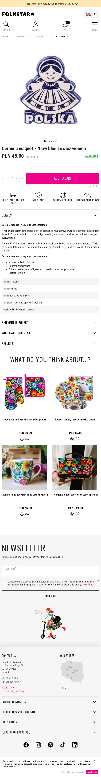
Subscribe (50, 596)
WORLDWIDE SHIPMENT (49, 333)
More (90, 584)
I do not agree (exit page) (73, 772)
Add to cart (63, 178)
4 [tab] (56, 141)
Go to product (25, 407)
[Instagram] (38, 746)
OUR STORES (67, 655)
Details (49, 215)
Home (5, 36)
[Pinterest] (50, 746)
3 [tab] (52, 141)
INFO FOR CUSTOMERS (49, 702)
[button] (6, 26)
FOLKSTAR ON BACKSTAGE (49, 732)
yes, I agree (92, 772)
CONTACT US (9, 655)
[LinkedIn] (74, 746)
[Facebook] (26, 746)
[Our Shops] (72, 682)
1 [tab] (45, 141)
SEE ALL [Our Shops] (64, 688)
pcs (17, 178)
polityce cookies (52, 764)
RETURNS (49, 343)
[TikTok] (62, 746)
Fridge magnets (60, 36)
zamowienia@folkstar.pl (13, 691)
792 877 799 (8, 687)
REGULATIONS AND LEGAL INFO (49, 712)
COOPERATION (49, 722)
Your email (9, 568)
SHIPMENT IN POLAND (49, 322)
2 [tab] (49, 141)
